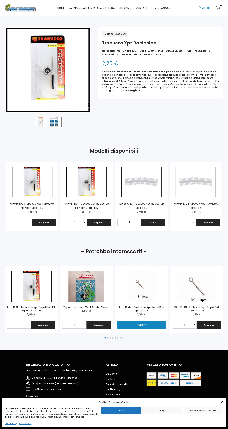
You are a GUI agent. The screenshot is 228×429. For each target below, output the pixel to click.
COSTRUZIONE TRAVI (151, 50)
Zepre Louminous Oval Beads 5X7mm (86, 307)
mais (162, 77)
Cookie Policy (11, 423)
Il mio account (162, 8)
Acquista (44, 222)
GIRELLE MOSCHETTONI (178, 50)
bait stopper (120, 74)
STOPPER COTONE (127, 54)
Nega (162, 410)
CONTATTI (141, 8)
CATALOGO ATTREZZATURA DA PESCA (91, 8)
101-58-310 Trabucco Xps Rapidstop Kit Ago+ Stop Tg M (31, 308)
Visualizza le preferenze (203, 410)
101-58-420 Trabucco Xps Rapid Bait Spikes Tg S (141, 308)
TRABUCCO (119, 33)
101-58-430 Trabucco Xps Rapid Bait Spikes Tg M (196, 308)
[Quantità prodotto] (20, 222)
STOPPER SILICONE (150, 54)
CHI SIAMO (125, 8)
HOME (61, 8)
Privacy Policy (25, 423)
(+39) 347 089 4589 (43, 383)
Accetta (121, 410)
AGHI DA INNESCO (126, 50)
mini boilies (172, 77)
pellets (194, 77)
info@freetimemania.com (46, 389)
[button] (221, 402)
